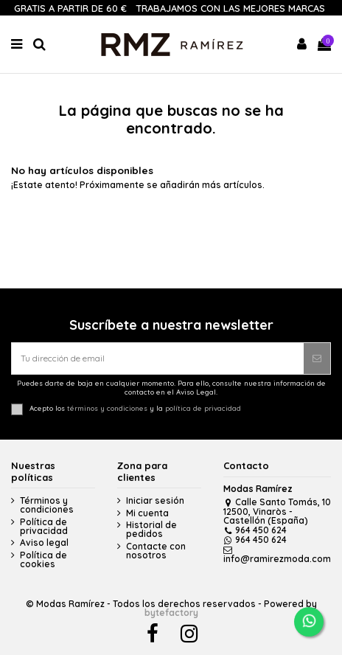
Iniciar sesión (155, 500)
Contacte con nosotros (156, 551)
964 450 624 (255, 530)
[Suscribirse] (317, 358)
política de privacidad (203, 407)
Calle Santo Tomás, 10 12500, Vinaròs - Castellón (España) (277, 511)
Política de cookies (43, 560)
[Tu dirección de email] (158, 358)
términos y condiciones (107, 407)
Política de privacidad (44, 527)
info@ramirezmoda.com (277, 555)
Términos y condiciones (47, 505)
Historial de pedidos (151, 529)
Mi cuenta (147, 513)
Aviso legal (44, 542)
